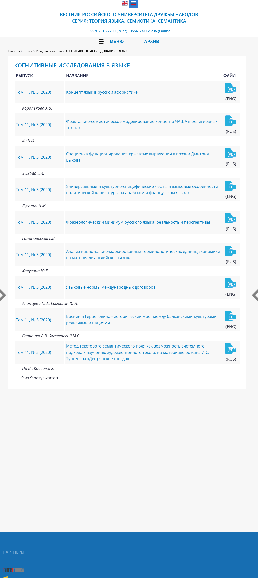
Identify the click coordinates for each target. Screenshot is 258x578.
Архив (151, 41)
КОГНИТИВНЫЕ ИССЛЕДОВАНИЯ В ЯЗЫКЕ (97, 51)
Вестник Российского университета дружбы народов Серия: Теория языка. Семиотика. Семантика (129, 17)
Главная (14, 51)
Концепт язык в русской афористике (102, 92)
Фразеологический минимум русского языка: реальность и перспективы (138, 222)
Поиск (28, 51)
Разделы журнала (49, 51)
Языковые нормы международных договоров (111, 287)
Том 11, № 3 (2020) (33, 92)
